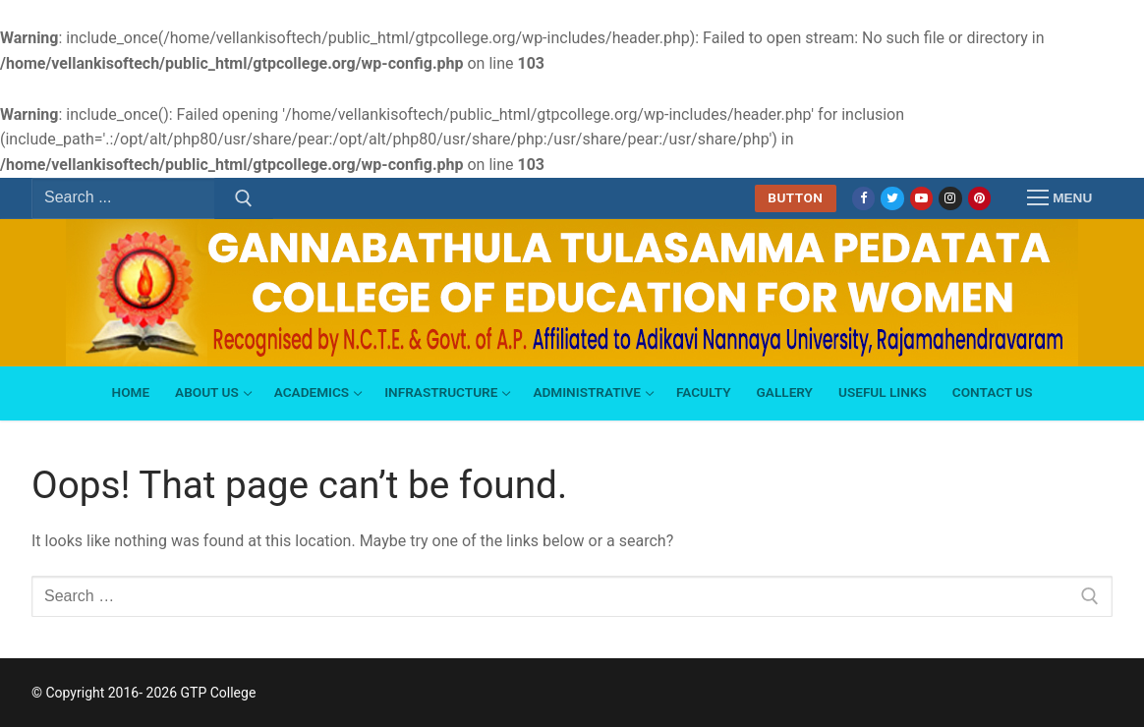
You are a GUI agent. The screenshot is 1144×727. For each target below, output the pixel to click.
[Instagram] (950, 198)
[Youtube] (921, 198)
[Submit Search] (243, 198)
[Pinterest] (979, 198)
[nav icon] (1059, 198)
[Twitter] (892, 198)
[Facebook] (863, 198)
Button (795, 197)
